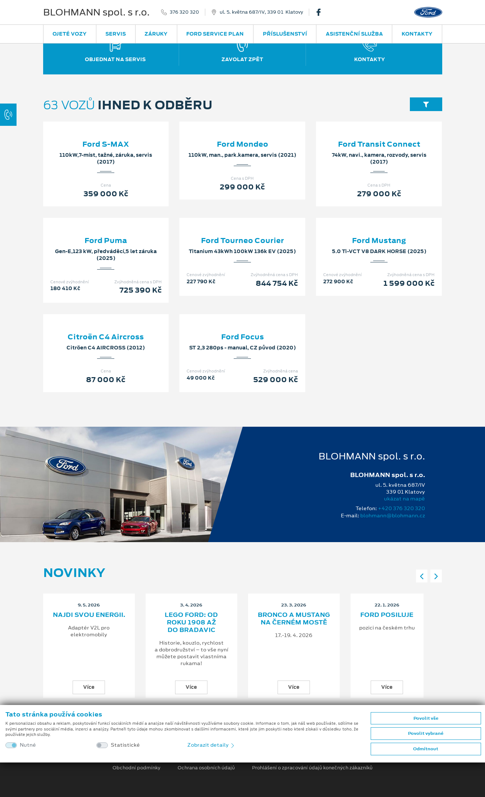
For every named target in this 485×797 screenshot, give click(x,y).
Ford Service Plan (215, 33)
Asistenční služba (354, 33)
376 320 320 (184, 12)
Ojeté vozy (69, 33)
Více (89, 687)
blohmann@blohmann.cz (392, 515)
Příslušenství (285, 33)
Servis (115, 33)
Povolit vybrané (425, 733)
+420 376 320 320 (401, 508)
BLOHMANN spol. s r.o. (96, 12)
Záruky (156, 33)
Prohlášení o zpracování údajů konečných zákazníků (312, 768)
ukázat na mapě (404, 498)
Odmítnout (425, 749)
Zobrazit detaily (211, 744)
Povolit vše (425, 718)
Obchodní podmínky (136, 768)
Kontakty (417, 33)
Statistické (125, 745)
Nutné (28, 745)
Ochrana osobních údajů (206, 768)
